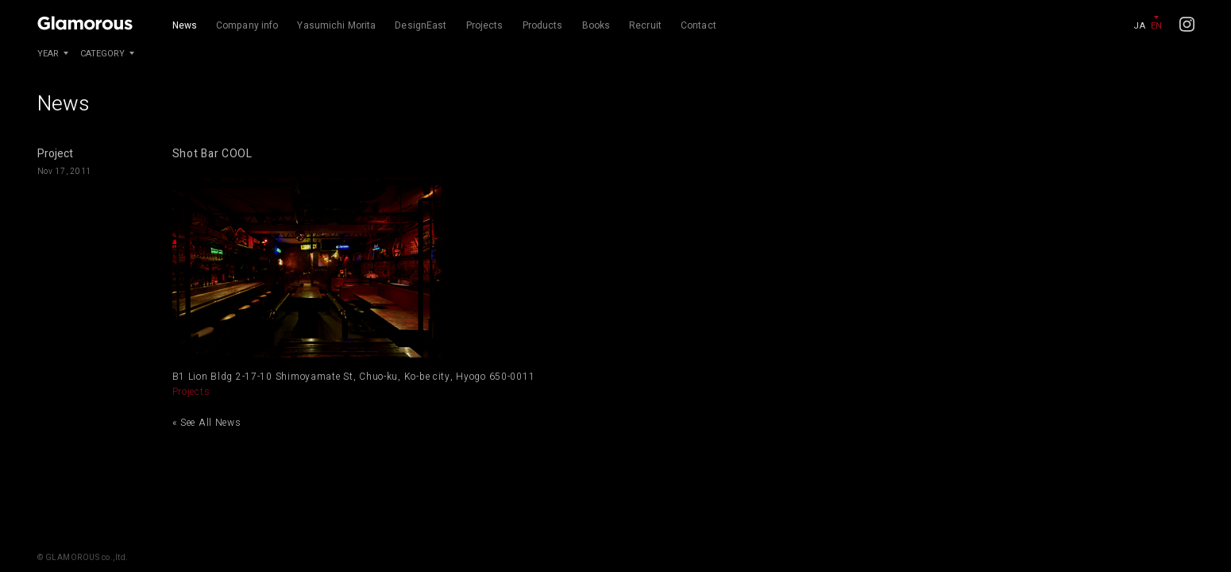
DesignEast (420, 25)
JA (1139, 26)
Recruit (645, 25)
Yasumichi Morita (336, 25)
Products (543, 25)
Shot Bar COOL (212, 153)
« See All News (206, 422)
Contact (698, 25)
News (184, 25)
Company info (247, 25)
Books (596, 25)
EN (1157, 26)
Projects (485, 25)
